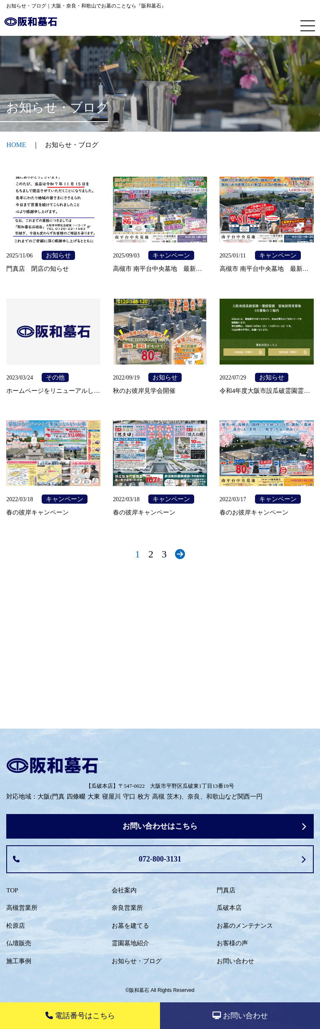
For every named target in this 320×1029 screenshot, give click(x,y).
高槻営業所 (22, 907)
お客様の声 (232, 943)
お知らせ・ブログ (137, 961)
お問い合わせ (235, 961)
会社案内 (124, 890)
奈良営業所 (127, 907)
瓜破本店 (229, 907)
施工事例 (18, 961)
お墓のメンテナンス (245, 925)
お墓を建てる (130, 925)
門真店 (226, 890)
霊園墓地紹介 (130, 943)
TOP (12, 890)
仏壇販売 (18, 943)
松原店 (15, 925)
